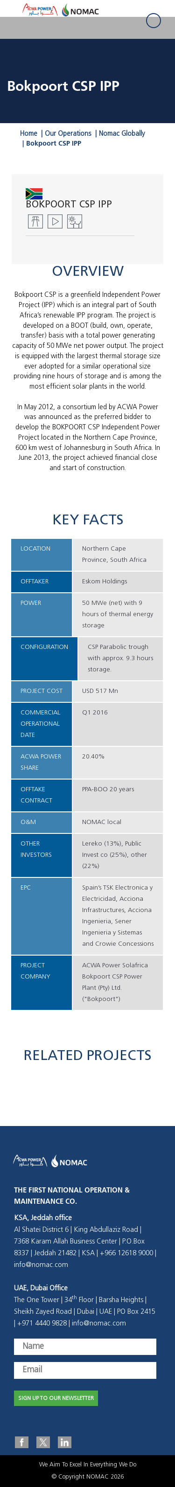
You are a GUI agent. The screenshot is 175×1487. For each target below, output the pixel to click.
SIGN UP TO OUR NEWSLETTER (56, 1398)
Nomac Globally (122, 134)
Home (28, 134)
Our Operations (68, 134)
